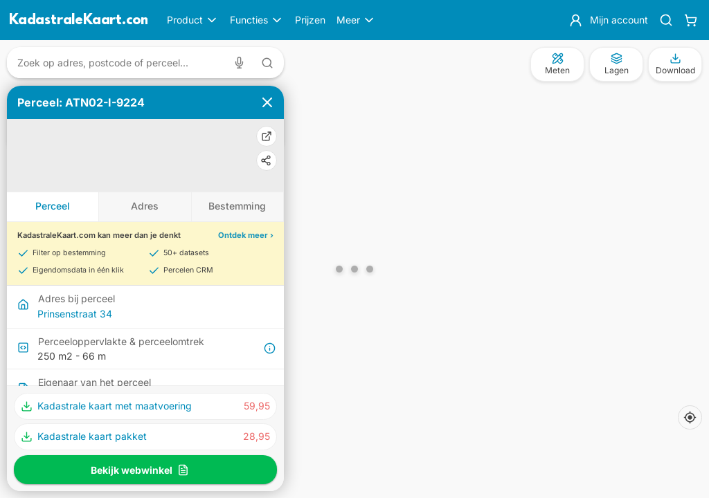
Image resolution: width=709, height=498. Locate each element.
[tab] (53, 207)
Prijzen (310, 20)
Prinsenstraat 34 (74, 314)
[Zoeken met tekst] (267, 63)
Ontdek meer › (245, 235)
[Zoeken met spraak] (242, 62)
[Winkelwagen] (691, 20)
